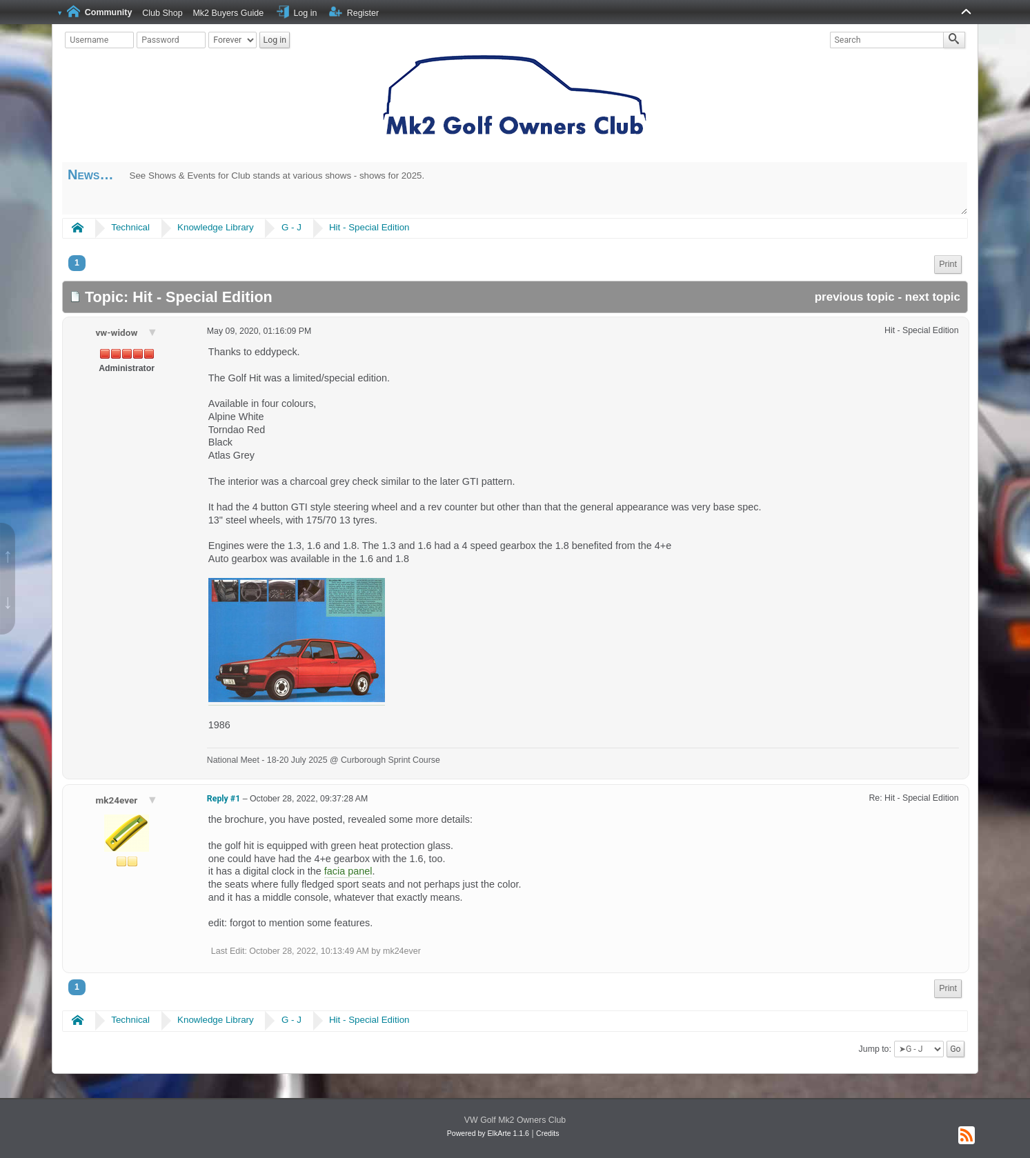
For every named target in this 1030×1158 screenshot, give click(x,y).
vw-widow (117, 332)
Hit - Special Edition (369, 227)
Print (948, 264)
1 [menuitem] (77, 263)
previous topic (855, 296)
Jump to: (875, 1049)
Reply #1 (223, 798)
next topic (932, 296)
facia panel (348, 871)
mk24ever (117, 800)
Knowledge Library (215, 227)
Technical (130, 227)
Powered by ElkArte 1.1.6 (488, 1133)
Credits (547, 1133)
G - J (291, 227)
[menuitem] (948, 264)
